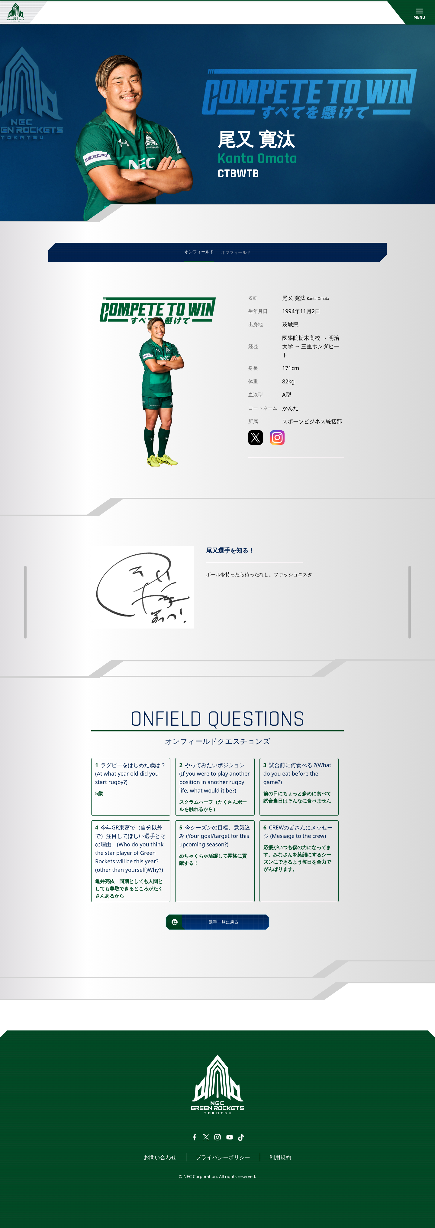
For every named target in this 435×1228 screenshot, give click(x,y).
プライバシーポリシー (223, 1157)
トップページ (66, 1015)
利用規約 (280, 1157)
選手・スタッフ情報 (105, 1015)
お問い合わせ (160, 1157)
